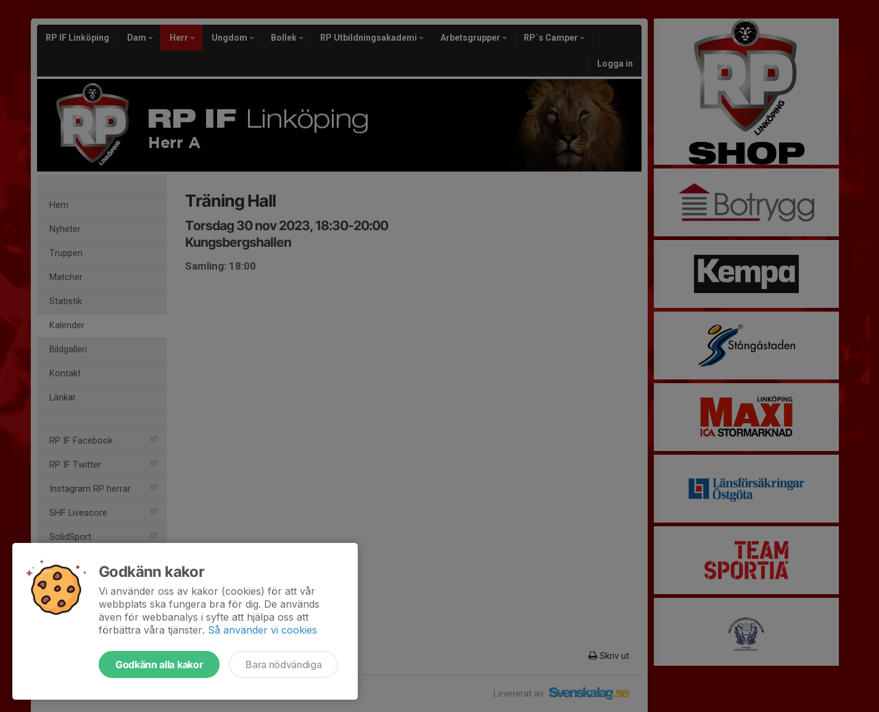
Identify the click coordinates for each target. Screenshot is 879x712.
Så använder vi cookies (262, 630)
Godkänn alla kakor (159, 664)
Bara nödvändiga (283, 664)
